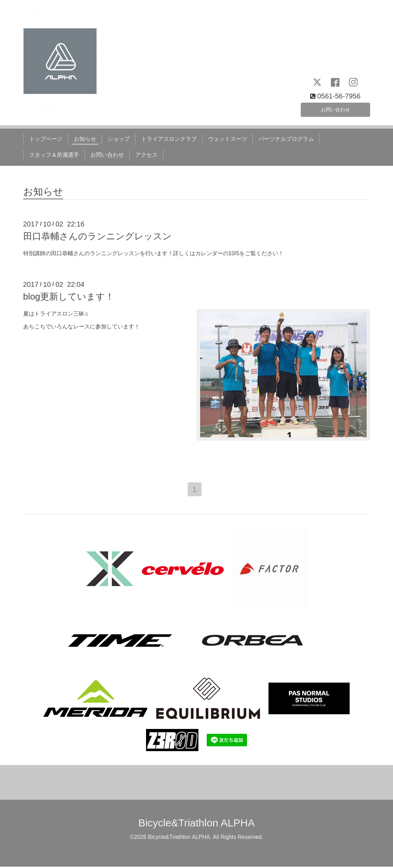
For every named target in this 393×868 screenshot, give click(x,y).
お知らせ (85, 139)
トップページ (45, 139)
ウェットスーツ (227, 139)
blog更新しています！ (68, 296)
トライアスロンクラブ (169, 139)
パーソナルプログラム (286, 139)
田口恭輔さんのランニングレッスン (97, 236)
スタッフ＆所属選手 (54, 155)
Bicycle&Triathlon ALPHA (196, 824)
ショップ (119, 139)
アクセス (146, 155)
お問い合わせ (335, 108)
